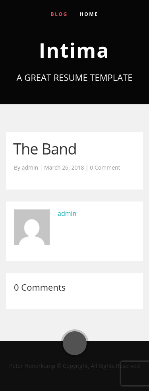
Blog (59, 14)
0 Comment (105, 167)
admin (67, 213)
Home (89, 14)
